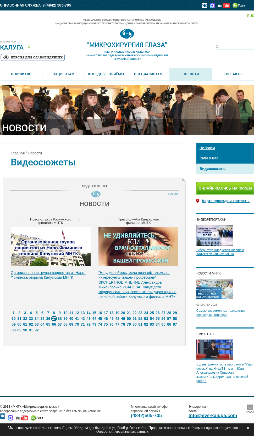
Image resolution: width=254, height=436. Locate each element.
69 (71, 324)
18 (111, 313)
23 (140, 313)
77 (117, 324)
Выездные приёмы (106, 74)
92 (37, 330)
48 (117, 318)
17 (106, 313)
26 (158, 313)
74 (100, 324)
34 (37, 318)
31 (19, 318)
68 (65, 324)
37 (54, 318)
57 (169, 318)
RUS (250, 16)
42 (83, 318)
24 (146, 313)
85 (163, 324)
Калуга (12, 47)
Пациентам (64, 74)
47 (111, 318)
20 (123, 313)
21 (129, 313)
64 (42, 324)
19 (117, 313)
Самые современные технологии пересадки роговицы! (220, 313)
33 (31, 318)
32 (25, 318)
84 (158, 324)
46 (106, 318)
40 (71, 318)
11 (71, 313)
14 (88, 313)
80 (134, 324)
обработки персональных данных (122, 431)
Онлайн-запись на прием (225, 188)
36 (48, 318)
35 (42, 318)
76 (111, 324)
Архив (172, 194)
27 (163, 313)
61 (25, 324)
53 (146, 318)
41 (77, 318)
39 (65, 318)
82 (146, 324)
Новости (191, 74)
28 (169, 313)
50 (129, 318)
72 (88, 324)
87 (175, 324)
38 (60, 318)
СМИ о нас (209, 158)
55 (158, 318)
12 (77, 313)
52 (140, 318)
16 (100, 313)
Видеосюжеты (212, 168)
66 (54, 324)
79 (129, 324)
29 (175, 313)
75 (106, 324)
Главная (18, 153)
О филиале (21, 74)
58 (175, 318)
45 (100, 318)
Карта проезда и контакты (226, 201)
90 (25, 330)
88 (14, 330)
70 (77, 324)
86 (169, 324)
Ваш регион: (8, 42)
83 (152, 324)
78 (123, 324)
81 (140, 324)
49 (123, 318)
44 (94, 318)
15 (94, 313)
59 (14, 324)
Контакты (233, 74)
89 (19, 330)
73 (94, 324)
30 (14, 318)
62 (31, 324)
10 (65, 313)
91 (31, 330)
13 (83, 313)
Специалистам (148, 74)
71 (83, 324)
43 (88, 318)
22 (134, 313)
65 (48, 324)
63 (37, 324)
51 (134, 318)
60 (19, 324)
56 (163, 318)
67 (60, 324)
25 (152, 313)
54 (152, 318)
